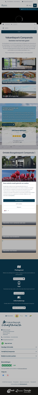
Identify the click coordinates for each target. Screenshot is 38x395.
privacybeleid (11, 195)
